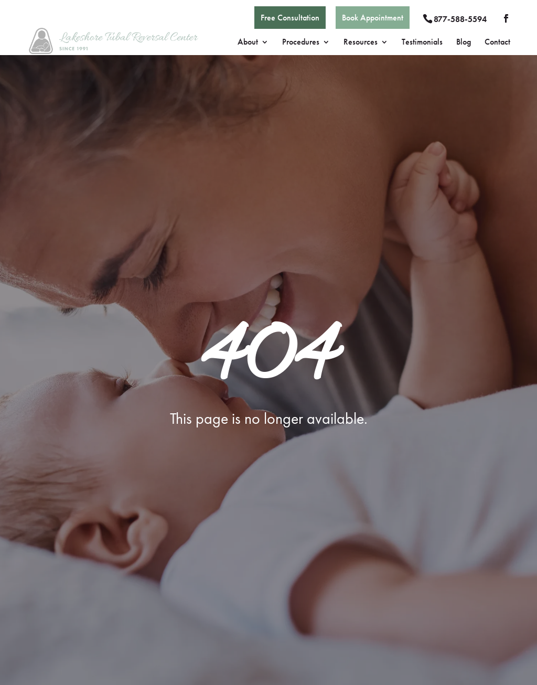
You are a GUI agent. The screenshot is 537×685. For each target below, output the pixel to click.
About (248, 42)
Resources (360, 42)
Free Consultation (290, 17)
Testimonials (422, 42)
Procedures (300, 42)
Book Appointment (372, 17)
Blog (463, 42)
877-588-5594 (460, 19)
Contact (497, 42)
